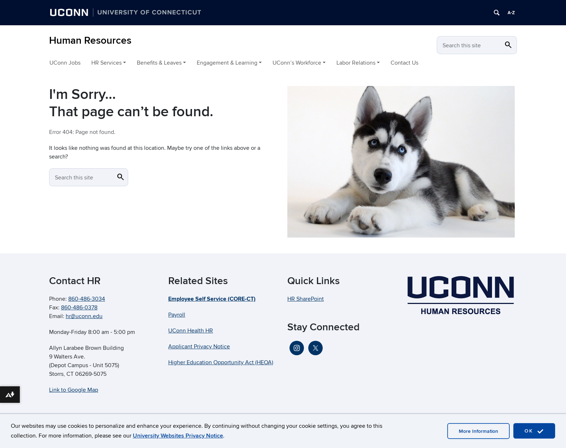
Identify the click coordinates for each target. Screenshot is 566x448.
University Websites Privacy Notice (178, 435)
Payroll (176, 314)
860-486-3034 (86, 299)
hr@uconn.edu (84, 316)
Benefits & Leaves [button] (159, 62)
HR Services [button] (106, 62)
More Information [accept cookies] (478, 431)
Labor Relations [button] (355, 62)
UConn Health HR (190, 330)
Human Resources (90, 41)
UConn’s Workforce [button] (297, 62)
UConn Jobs (64, 62)
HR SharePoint (305, 299)
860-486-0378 (79, 307)
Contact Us (404, 62)
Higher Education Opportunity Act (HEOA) (220, 362)
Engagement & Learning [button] (227, 62)
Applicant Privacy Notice (199, 346)
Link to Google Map (73, 389)
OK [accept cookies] (534, 431)
